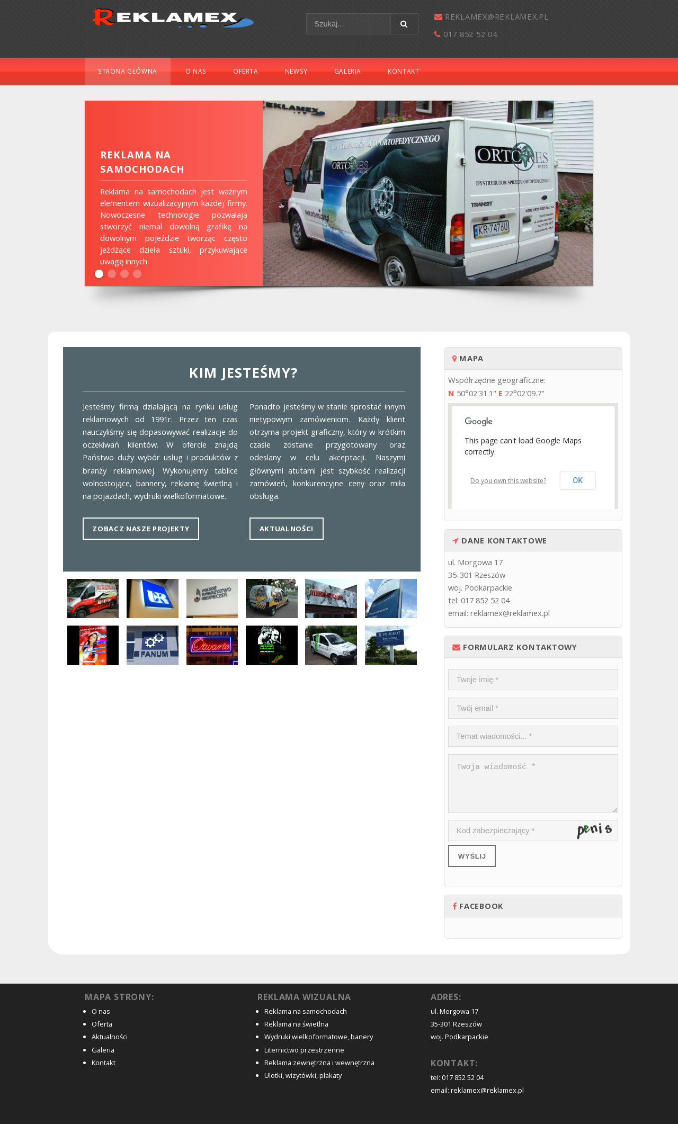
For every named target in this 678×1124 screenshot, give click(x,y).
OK (578, 480)
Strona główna (127, 71)
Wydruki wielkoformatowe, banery (318, 1036)
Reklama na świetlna (296, 1024)
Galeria (347, 71)
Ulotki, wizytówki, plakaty (303, 1075)
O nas (196, 71)
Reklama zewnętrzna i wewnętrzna (319, 1062)
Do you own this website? (508, 480)
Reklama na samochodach (305, 1011)
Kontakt (403, 71)
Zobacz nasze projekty (140, 528)
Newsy (296, 71)
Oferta (245, 71)
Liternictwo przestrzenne (304, 1050)
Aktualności (287, 528)
